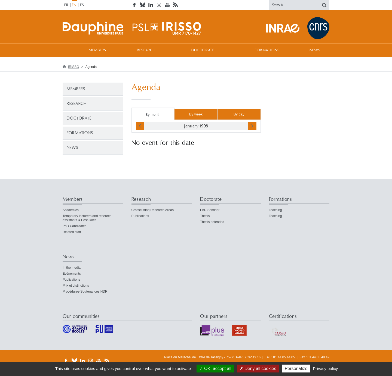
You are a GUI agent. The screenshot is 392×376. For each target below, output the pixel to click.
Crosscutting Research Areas (152, 210)
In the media (72, 268)
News (315, 50)
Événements (72, 273)
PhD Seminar (209, 210)
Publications (140, 216)
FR (66, 5)
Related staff (72, 232)
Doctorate (203, 50)
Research (146, 50)
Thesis (205, 216)
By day (239, 114)
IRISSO (73, 67)
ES (82, 5)
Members (97, 50)
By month (152, 114)
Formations (267, 50)
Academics (71, 210)
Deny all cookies (258, 368)
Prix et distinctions (76, 285)
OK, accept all (215, 368)
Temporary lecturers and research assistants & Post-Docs (87, 218)
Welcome (68, 50)
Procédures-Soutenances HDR (85, 291)
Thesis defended (212, 222)
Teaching (275, 210)
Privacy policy (325, 368)
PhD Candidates (74, 226)
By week (196, 114)
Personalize (296, 368)
